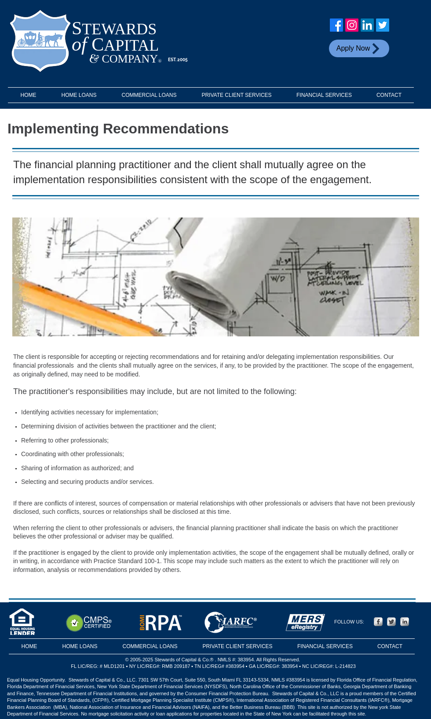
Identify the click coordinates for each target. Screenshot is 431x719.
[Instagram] (351, 25)
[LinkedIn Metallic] (404, 621)
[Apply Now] (359, 48)
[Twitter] (382, 25)
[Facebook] (336, 25)
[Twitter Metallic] (391, 621)
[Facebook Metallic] (378, 621)
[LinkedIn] (367, 25)
